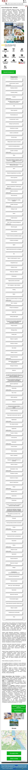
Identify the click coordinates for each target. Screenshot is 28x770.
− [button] (3, 734)
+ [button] (3, 732)
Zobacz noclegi (14, 758)
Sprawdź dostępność (8, 72)
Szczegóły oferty (14, 753)
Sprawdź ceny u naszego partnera (18, 707)
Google (16, 765)
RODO (14, 768)
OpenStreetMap (23, 749)
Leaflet (19, 749)
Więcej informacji (18, 710)
